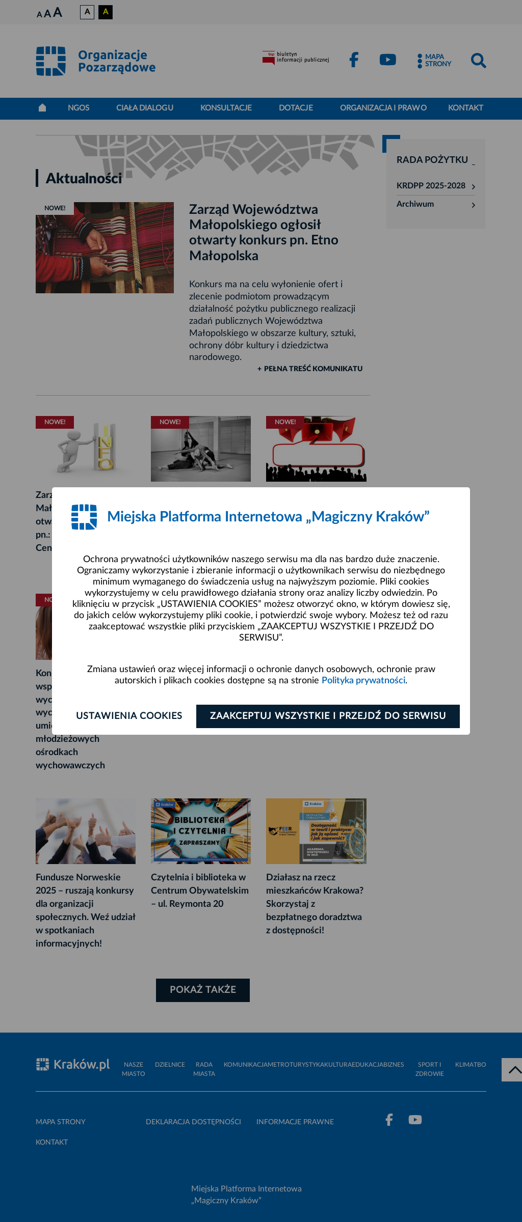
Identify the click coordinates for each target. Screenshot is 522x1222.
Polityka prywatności (363, 680)
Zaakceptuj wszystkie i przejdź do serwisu (328, 716)
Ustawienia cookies (129, 716)
